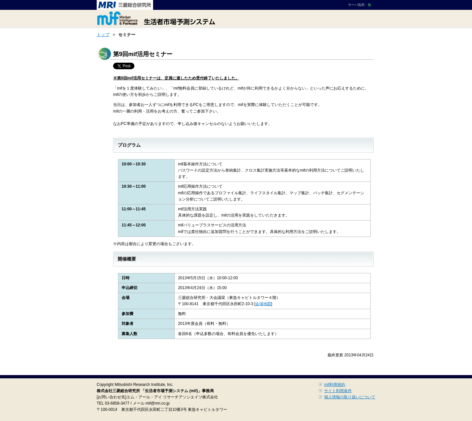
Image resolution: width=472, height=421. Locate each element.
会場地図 (263, 304)
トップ (103, 34)
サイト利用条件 (338, 391)
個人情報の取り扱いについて (349, 397)
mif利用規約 (334, 384)
